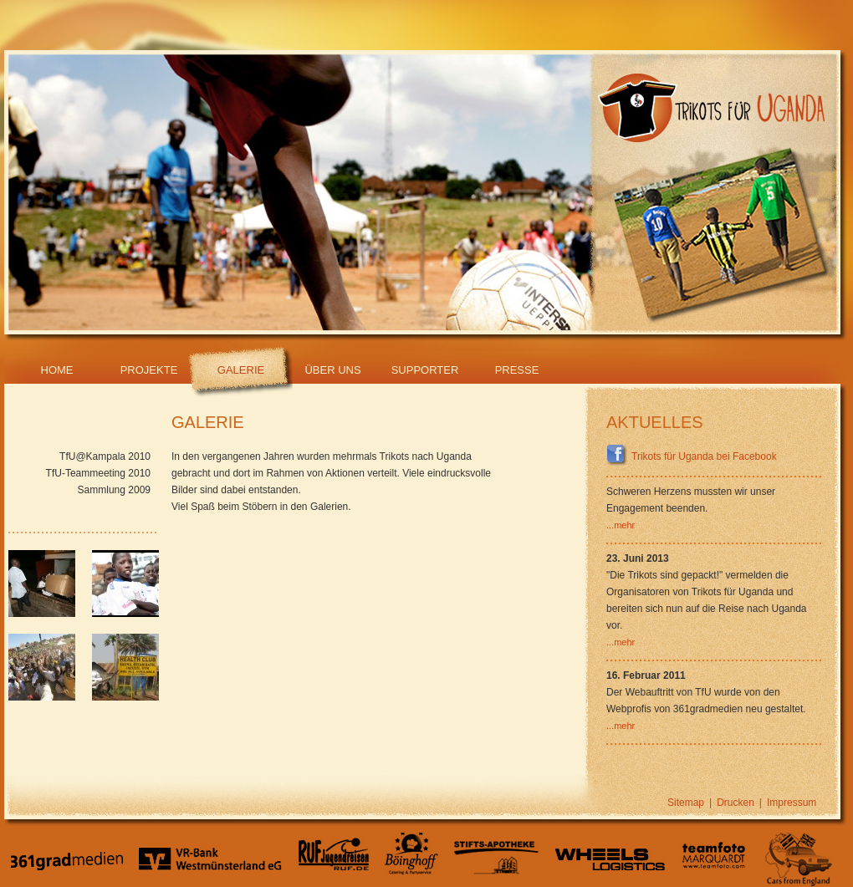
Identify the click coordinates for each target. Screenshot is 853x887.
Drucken (735, 802)
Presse (517, 370)
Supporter (425, 370)
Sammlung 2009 (114, 490)
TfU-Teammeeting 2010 (98, 473)
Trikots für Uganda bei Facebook (691, 456)
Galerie (240, 370)
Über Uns (332, 370)
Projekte (149, 370)
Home (57, 370)
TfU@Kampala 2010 (105, 456)
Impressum (791, 802)
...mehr (620, 525)
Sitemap (685, 802)
